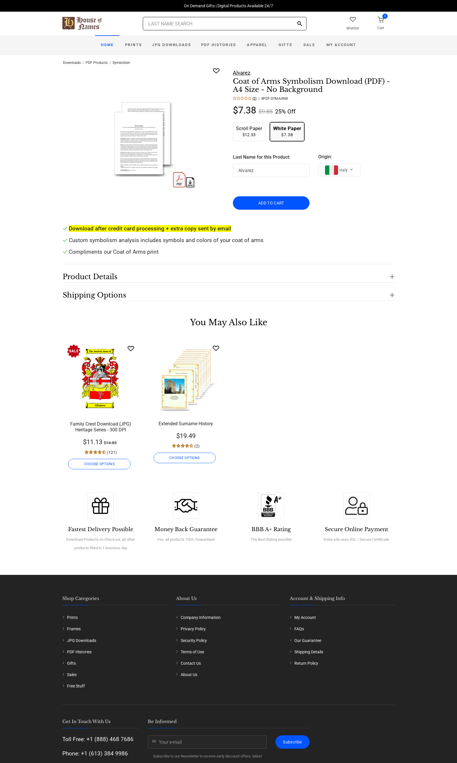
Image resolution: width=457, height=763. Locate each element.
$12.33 (249, 131)
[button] (228, 273)
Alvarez (241, 73)
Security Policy (194, 640)
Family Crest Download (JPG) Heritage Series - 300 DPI (100, 427)
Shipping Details (308, 652)
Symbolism (121, 63)
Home (107, 45)
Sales (72, 674)
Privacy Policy (193, 628)
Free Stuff (76, 686)
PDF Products (97, 63)
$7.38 (287, 131)
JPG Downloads (171, 45)
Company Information (201, 617)
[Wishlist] (131, 348)
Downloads (72, 63)
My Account (341, 45)
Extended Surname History (186, 423)
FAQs (299, 628)
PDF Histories (218, 45)
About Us (189, 674)
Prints (133, 45)
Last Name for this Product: (261, 157)
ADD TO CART (271, 203)
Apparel (257, 45)
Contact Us (191, 663)
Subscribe (292, 742)
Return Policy (306, 663)
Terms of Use (192, 652)
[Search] (300, 24)
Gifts (285, 45)
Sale (309, 45)
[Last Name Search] (225, 23)
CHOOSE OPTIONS (100, 464)
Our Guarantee (307, 640)
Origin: (325, 157)
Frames (74, 628)
